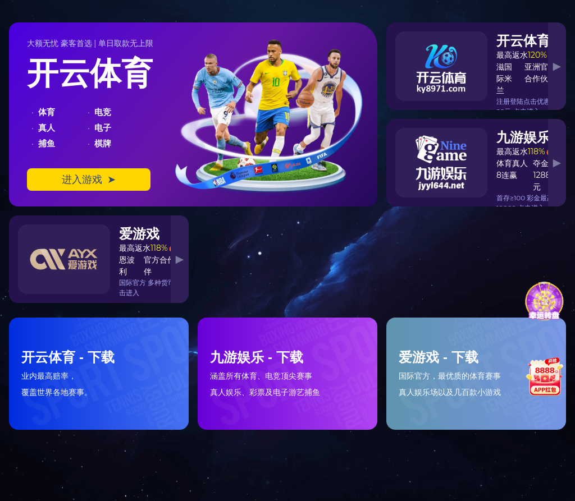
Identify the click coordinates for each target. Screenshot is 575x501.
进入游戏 (89, 179)
